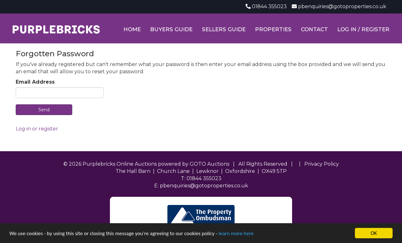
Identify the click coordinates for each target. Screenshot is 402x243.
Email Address (35, 82)
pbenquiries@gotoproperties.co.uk (342, 6)
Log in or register (37, 129)
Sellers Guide (224, 29)
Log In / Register (363, 29)
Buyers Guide (171, 29)
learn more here (236, 233)
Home (132, 29)
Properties (273, 29)
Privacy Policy (321, 164)
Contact (314, 29)
